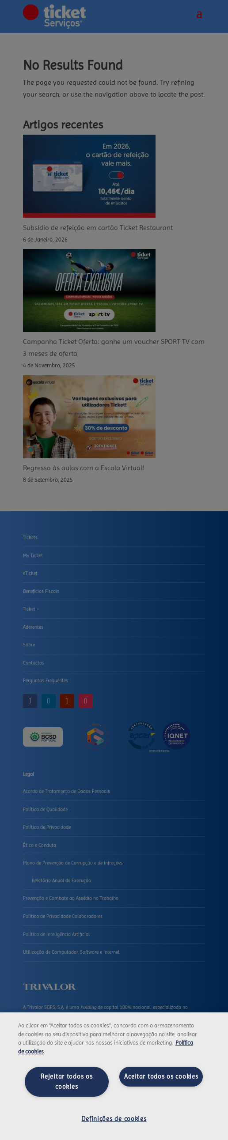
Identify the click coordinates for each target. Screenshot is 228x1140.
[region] (114, 1076)
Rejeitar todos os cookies (66, 1081)
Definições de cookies (113, 1118)
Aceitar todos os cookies (161, 1076)
